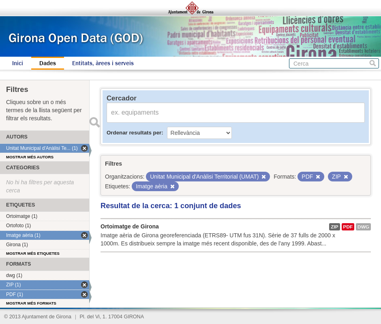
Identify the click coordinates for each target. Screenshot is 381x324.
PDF (348, 227)
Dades (47, 63)
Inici (17, 63)
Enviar (94, 122)
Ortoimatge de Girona (130, 226)
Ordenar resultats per (134, 133)
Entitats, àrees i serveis (103, 63)
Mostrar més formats (31, 303)
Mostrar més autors (30, 157)
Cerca (372, 63)
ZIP (334, 227)
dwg (363, 227)
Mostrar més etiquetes (33, 253)
